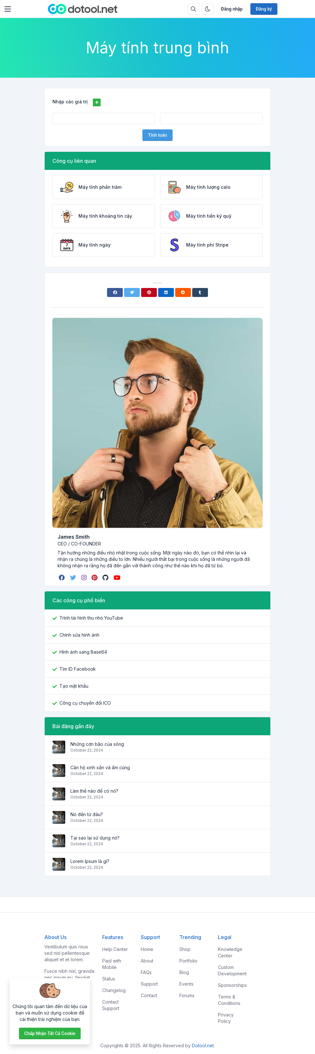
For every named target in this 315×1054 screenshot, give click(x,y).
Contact (149, 995)
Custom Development (232, 970)
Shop (185, 949)
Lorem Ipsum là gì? (89, 861)
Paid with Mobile (111, 964)
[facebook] (63, 577)
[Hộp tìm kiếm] (193, 9)
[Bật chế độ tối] (207, 9)
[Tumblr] (200, 292)
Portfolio (188, 960)
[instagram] (84, 577)
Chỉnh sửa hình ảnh (79, 635)
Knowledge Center (230, 952)
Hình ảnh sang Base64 (83, 652)
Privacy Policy (226, 1018)
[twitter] (74, 577)
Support (149, 984)
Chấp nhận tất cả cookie (50, 1033)
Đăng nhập (232, 9)
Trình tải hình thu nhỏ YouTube (91, 618)
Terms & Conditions (229, 1000)
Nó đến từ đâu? (86, 814)
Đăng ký (264, 9)
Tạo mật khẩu (73, 686)
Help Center (115, 949)
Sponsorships (232, 985)
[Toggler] (8, 9)
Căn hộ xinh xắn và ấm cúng (100, 767)
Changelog (114, 990)
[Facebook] (115, 292)
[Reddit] (183, 292)
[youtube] (117, 577)
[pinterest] (95, 577)
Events (186, 984)
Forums (186, 995)
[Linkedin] (166, 292)
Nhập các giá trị (70, 101)
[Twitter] (132, 292)
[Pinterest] (149, 292)
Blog (184, 972)
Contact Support (110, 1005)
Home (147, 949)
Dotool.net (203, 1045)
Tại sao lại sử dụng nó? (95, 838)
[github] (106, 577)
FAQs (146, 972)
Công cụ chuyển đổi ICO (85, 703)
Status (108, 978)
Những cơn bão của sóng (97, 744)
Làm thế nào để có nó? (94, 791)
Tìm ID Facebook (77, 669)
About (147, 960)
